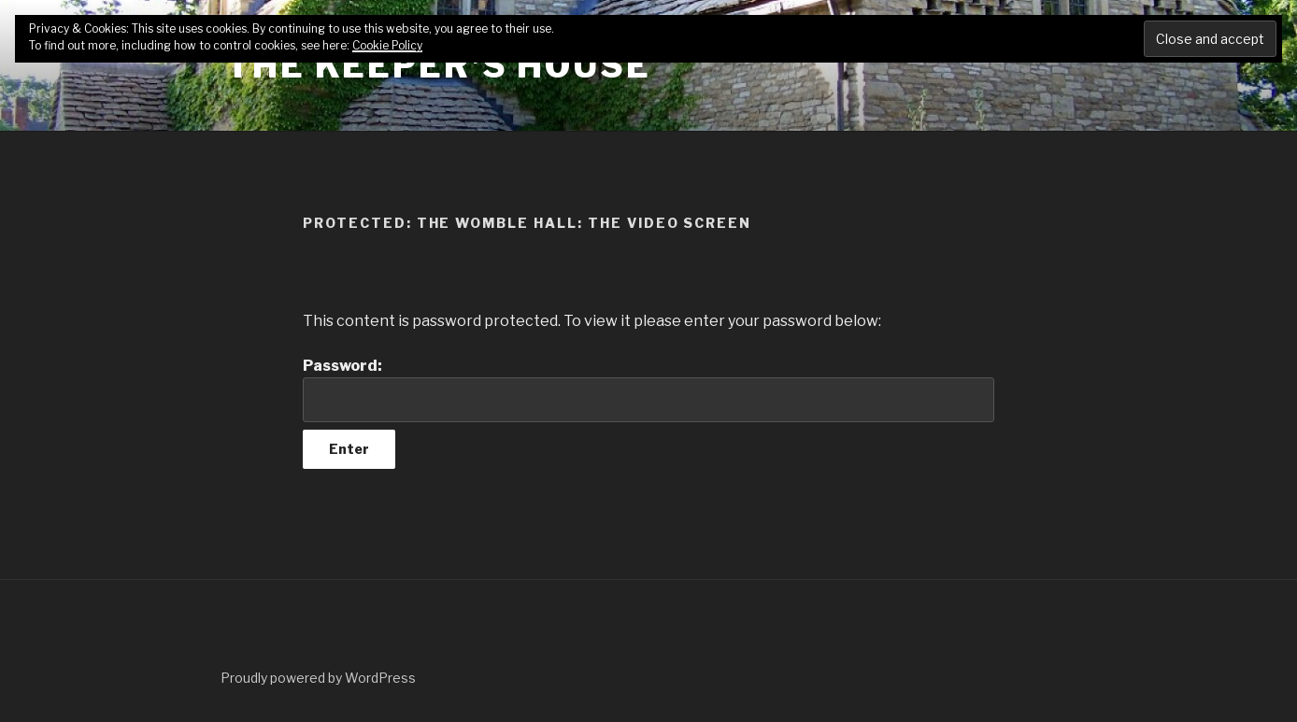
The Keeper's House (438, 65)
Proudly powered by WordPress (318, 678)
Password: (648, 389)
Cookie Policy (387, 45)
